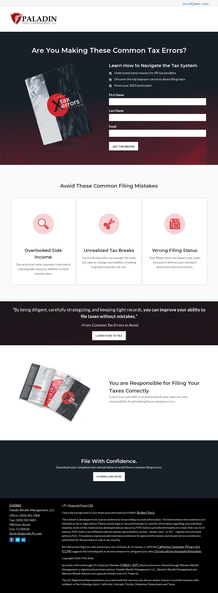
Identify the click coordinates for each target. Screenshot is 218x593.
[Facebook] (11, 539)
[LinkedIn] (23, 539)
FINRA (124, 565)
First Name (116, 95)
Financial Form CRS (80, 505)
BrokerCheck (146, 512)
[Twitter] (17, 539)
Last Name (116, 111)
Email (112, 126)
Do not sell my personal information (177, 551)
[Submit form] (123, 146)
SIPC (135, 565)
